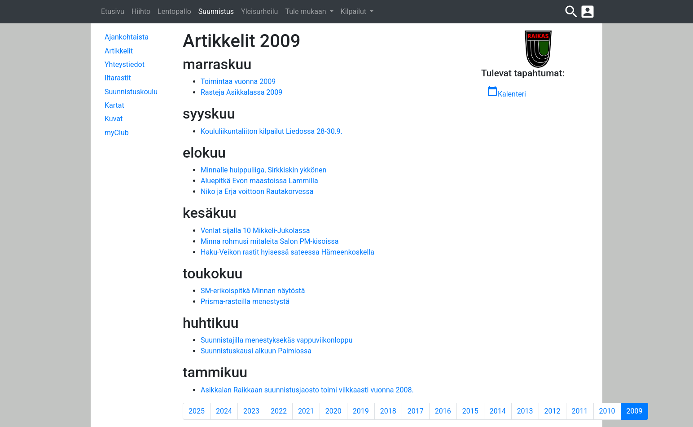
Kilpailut (354, 11)
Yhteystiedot (125, 64)
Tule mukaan (306, 11)
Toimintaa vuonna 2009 (238, 81)
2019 (361, 411)
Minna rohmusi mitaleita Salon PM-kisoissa (269, 241)
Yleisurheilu (259, 11)
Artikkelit (119, 51)
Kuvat (114, 118)
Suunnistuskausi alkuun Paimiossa (256, 351)
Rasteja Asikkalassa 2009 (241, 92)
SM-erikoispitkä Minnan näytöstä (253, 290)
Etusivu (112, 11)
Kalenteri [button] (506, 92)
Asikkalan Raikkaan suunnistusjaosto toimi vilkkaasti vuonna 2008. (307, 390)
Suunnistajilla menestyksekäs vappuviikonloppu (276, 340)
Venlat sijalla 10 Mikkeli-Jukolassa (255, 230)
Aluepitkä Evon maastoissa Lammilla (259, 180)
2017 (416, 411)
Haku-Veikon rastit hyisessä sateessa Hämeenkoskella (287, 252)
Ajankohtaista (127, 37)
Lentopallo (174, 11)
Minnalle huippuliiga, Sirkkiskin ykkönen (263, 170)
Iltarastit (118, 78)
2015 (470, 411)
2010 (607, 411)
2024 (224, 411)
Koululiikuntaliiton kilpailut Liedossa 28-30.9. (271, 131)
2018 (388, 411)
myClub (117, 132)
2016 (443, 411)
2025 (197, 411)
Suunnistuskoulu (131, 92)
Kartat (114, 105)
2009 (638, 410)
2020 (333, 411)
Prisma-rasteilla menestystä (245, 301)
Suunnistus (216, 11)
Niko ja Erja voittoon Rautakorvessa (257, 191)
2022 (279, 411)
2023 (251, 411)
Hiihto (141, 11)
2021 (306, 411)
